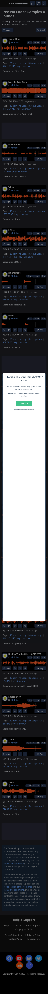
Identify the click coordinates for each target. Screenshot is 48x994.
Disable (24, 403)
